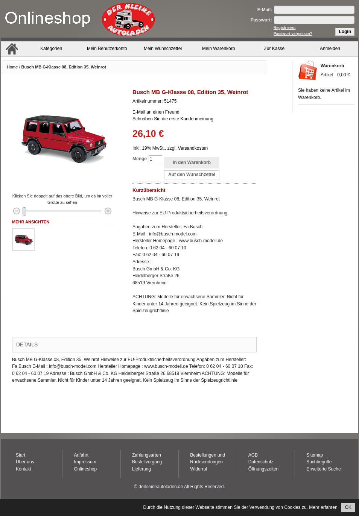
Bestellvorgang (147, 461)
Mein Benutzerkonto (107, 48)
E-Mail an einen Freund (156, 112)
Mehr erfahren (323, 507)
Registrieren (284, 28)
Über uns (25, 461)
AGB (253, 455)
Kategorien (51, 48)
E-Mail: (264, 9)
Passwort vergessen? (293, 34)
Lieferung (141, 469)
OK (348, 507)
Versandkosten (193, 148)
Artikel (327, 74)
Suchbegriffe (319, 461)
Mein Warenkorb (218, 48)
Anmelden (330, 48)
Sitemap (314, 455)
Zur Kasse (274, 48)
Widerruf (198, 469)
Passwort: (261, 20)
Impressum (85, 461)
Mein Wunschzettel (163, 48)
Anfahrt (81, 455)
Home (12, 67)
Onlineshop (85, 469)
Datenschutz (261, 461)
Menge (139, 158)
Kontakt (23, 469)
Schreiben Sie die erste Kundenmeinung (172, 118)
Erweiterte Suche (323, 469)
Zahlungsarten (146, 455)
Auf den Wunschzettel (191, 174)
